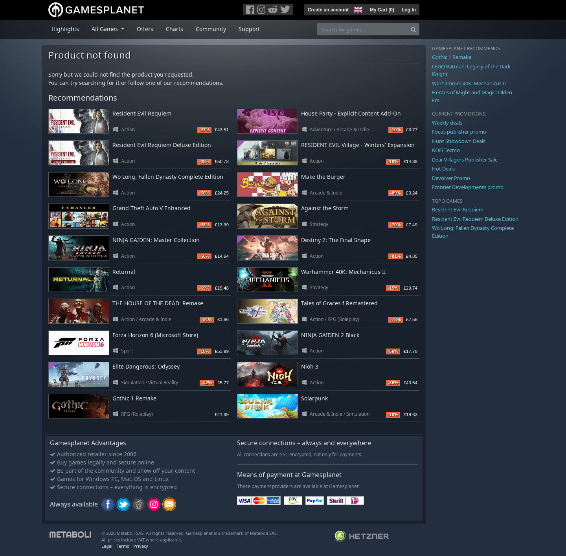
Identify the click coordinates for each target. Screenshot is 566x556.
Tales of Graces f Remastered (339, 303)
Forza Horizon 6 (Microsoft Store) (155, 335)
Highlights (65, 29)
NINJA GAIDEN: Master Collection (156, 240)
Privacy (140, 546)
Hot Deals (443, 168)
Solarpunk (314, 398)
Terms (123, 546)
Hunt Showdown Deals (458, 141)
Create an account (328, 10)
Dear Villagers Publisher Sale (465, 159)
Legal (106, 546)
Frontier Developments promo (468, 187)
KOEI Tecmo (446, 150)
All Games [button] (105, 29)
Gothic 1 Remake (134, 398)
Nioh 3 (309, 366)
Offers (145, 29)
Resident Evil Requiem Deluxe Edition (161, 145)
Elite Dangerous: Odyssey (146, 366)
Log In (409, 10)
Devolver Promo (451, 178)
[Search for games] (362, 29)
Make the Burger (323, 176)
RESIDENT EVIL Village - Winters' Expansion (358, 145)
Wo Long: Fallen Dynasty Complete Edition (167, 176)
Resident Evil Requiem (141, 113)
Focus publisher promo (459, 131)
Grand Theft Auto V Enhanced (151, 208)
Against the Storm (325, 208)
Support (249, 29)
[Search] (413, 29)
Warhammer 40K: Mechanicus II (343, 271)
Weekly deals (447, 122)
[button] (357, 9)
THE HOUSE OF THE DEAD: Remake (157, 303)
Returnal (123, 271)
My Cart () (382, 10)
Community (211, 29)
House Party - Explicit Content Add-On (351, 113)
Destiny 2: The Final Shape (336, 240)
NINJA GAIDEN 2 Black (330, 335)
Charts (174, 29)
